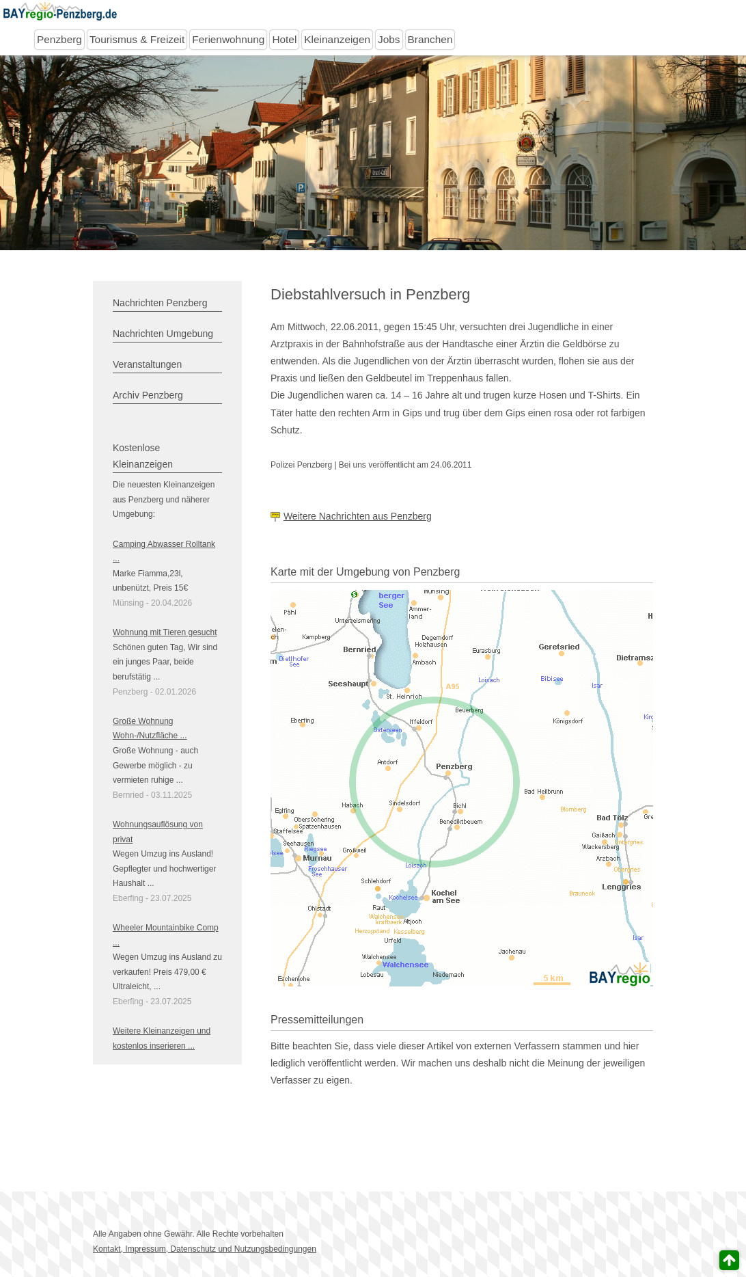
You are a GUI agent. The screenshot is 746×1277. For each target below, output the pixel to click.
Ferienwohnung (228, 39)
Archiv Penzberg (148, 395)
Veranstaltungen (147, 364)
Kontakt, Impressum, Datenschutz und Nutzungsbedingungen (204, 1249)
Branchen (430, 39)
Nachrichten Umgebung (163, 333)
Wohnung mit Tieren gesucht (165, 632)
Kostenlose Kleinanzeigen (143, 456)
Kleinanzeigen (337, 39)
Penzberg (59, 39)
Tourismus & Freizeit (136, 39)
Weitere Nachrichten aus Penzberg (358, 516)
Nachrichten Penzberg (160, 302)
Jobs (389, 39)
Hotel (284, 39)
